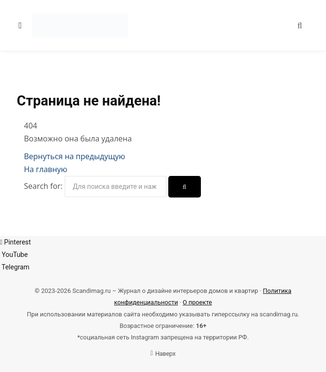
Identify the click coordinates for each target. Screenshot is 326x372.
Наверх (163, 353)
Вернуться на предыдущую (74, 156)
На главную (45, 169)
